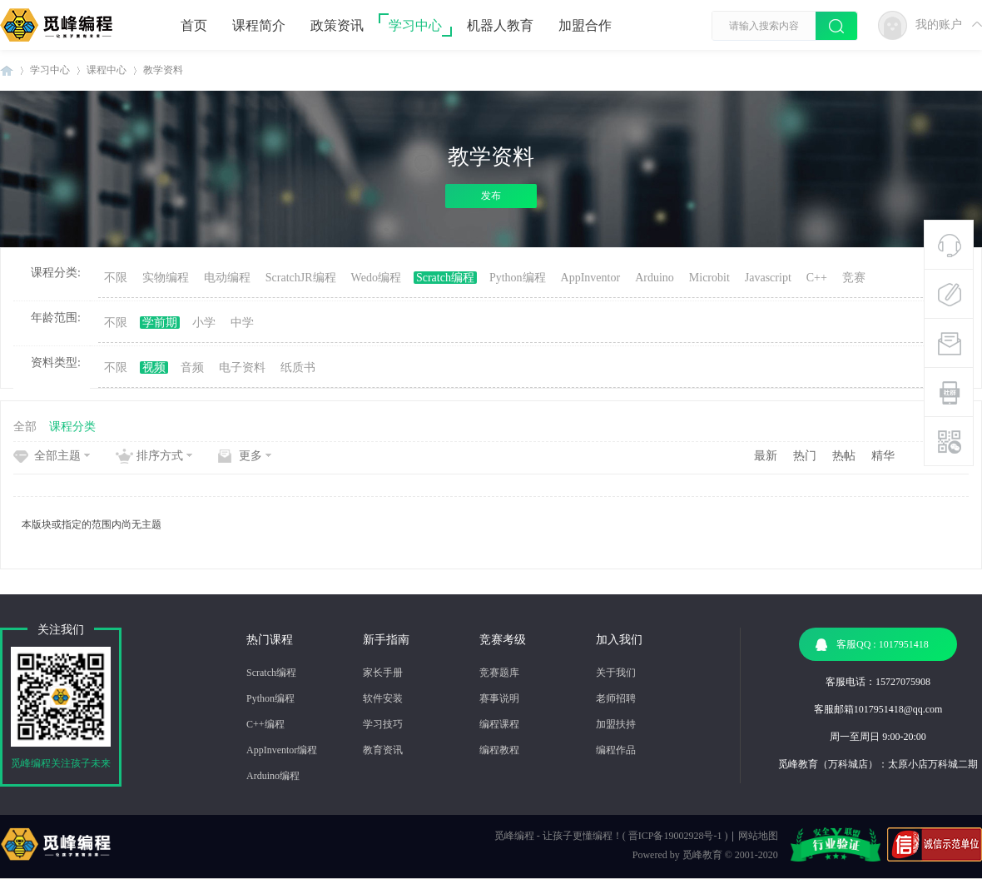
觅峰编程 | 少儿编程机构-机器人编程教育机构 (6, 70)
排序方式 (159, 455)
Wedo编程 (376, 277)
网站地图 (758, 836)
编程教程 (499, 750)
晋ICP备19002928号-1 (675, 836)
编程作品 (616, 750)
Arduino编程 (273, 776)
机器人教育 (500, 25)
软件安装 (383, 698)
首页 (194, 25)
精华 (883, 455)
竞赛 (853, 277)
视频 (154, 367)
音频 (192, 367)
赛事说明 (499, 698)
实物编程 (165, 277)
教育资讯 (383, 750)
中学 (242, 322)
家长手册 (383, 672)
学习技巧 (383, 724)
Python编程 (517, 277)
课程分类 (72, 426)
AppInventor (591, 277)
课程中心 (106, 70)
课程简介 (258, 25)
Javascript (768, 277)
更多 (250, 455)
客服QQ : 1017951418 (872, 644)
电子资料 (242, 367)
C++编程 (265, 724)
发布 (491, 195)
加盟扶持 (616, 724)
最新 (765, 455)
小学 (204, 322)
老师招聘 (616, 698)
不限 (115, 277)
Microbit (709, 277)
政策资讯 (337, 25)
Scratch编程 (445, 277)
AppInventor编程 (281, 750)
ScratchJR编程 (300, 277)
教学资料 (163, 70)
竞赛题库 (499, 672)
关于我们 (616, 672)
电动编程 (227, 277)
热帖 (844, 455)
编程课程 (499, 724)
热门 (804, 455)
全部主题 (57, 455)
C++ (816, 277)
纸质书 (297, 367)
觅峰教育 (702, 855)
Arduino (654, 277)
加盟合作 (585, 25)
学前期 (159, 322)
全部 (25, 426)
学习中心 (415, 25)
